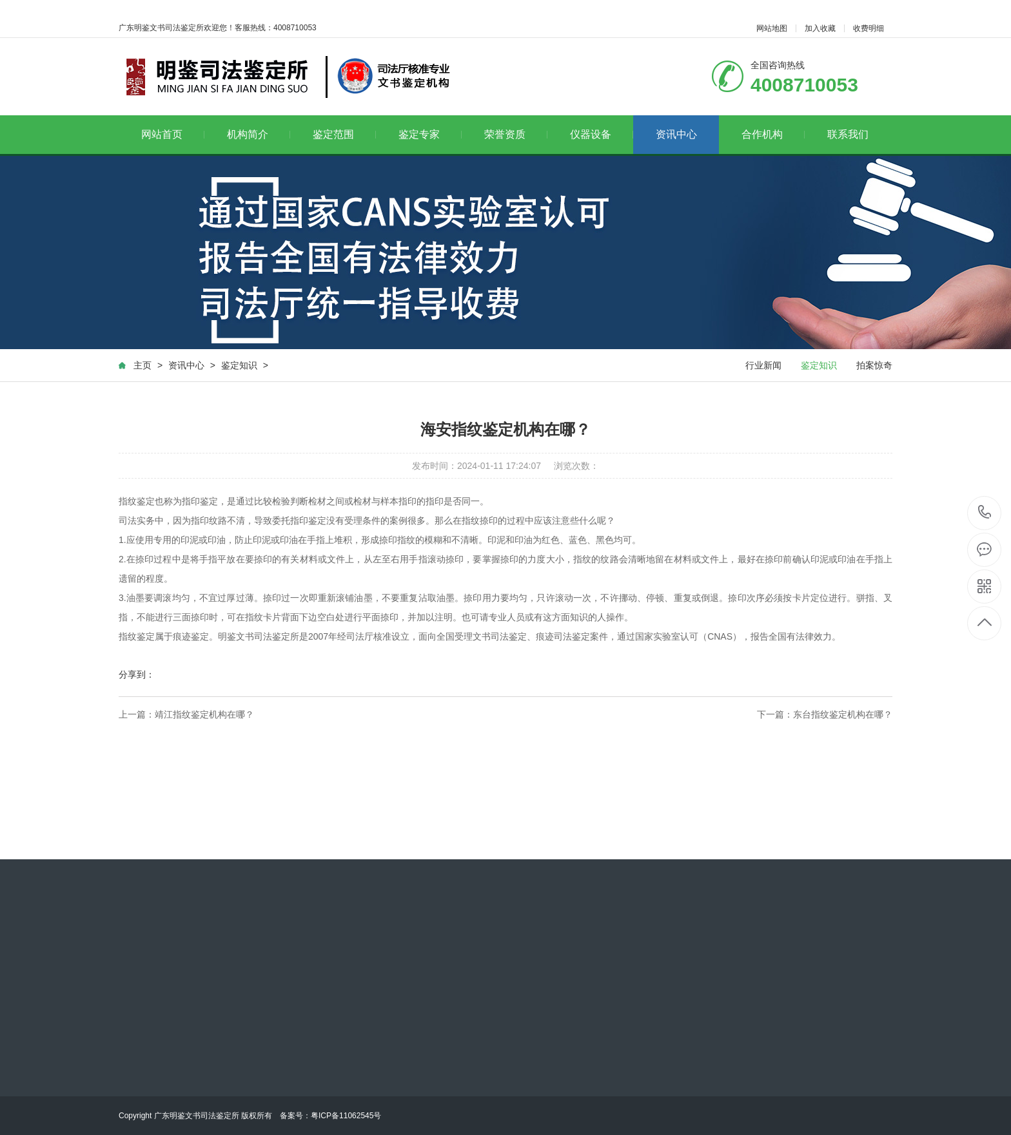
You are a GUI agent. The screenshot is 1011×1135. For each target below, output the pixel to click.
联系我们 (848, 134)
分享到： (137, 674)
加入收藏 (820, 28)
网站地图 (771, 28)
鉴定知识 (239, 365)
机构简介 (259, 134)
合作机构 (773, 134)
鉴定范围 (345, 134)
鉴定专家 (430, 134)
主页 (142, 365)
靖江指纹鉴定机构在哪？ (204, 714)
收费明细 (868, 28)
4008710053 (985, 512)
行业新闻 (763, 365)
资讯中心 (676, 134)
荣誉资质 (516, 134)
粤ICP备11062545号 (346, 1115)
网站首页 (173, 134)
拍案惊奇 (874, 365)
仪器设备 (602, 134)
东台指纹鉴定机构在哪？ (842, 714)
